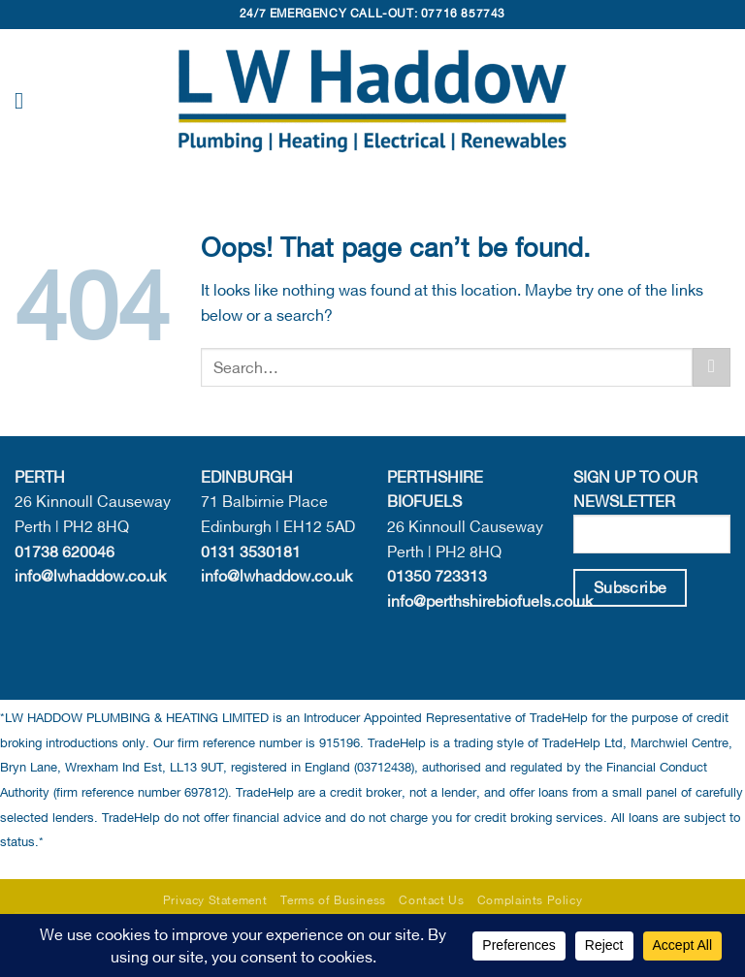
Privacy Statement (215, 900)
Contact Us (431, 900)
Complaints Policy (529, 900)
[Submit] (711, 367)
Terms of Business (333, 900)
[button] (26, 100)
